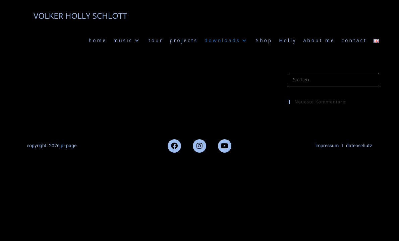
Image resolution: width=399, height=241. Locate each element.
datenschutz (359, 145)
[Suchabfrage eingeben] (334, 79)
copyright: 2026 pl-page (51, 145)
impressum (327, 145)
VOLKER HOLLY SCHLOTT (80, 15)
